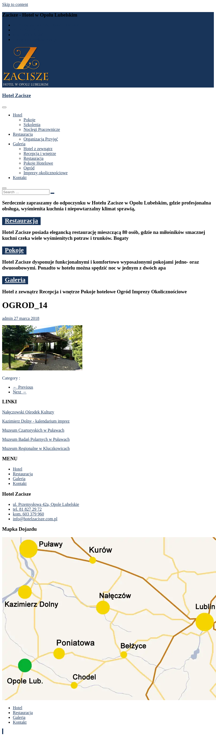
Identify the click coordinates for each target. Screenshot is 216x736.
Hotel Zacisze (16, 95)
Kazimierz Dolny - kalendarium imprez (36, 421)
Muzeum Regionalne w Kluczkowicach (36, 448)
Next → (19, 392)
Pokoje (29, 119)
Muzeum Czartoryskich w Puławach (33, 430)
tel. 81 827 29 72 (27, 30)
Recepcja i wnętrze (40, 153)
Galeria (19, 144)
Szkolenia (32, 124)
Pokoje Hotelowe (38, 163)
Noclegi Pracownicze (42, 129)
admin (8, 318)
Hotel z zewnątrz (38, 148)
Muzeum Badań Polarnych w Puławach (36, 439)
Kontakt (20, 177)
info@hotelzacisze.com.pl (35, 39)
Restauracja (23, 134)
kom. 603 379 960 (28, 34)
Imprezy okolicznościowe (46, 172)
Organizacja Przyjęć (41, 139)
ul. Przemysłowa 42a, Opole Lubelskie (46, 25)
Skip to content (15, 4)
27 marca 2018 (26, 318)
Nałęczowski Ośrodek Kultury (28, 412)
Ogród (29, 168)
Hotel (17, 115)
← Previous (23, 387)
